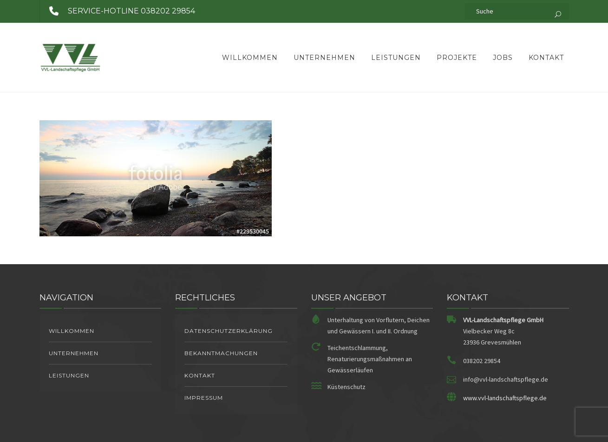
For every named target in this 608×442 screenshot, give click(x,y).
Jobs (503, 57)
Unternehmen (324, 57)
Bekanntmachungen (221, 353)
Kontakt (546, 57)
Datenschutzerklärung (228, 330)
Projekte (457, 57)
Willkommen (250, 57)
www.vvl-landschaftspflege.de (505, 398)
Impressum (203, 397)
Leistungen (396, 57)
